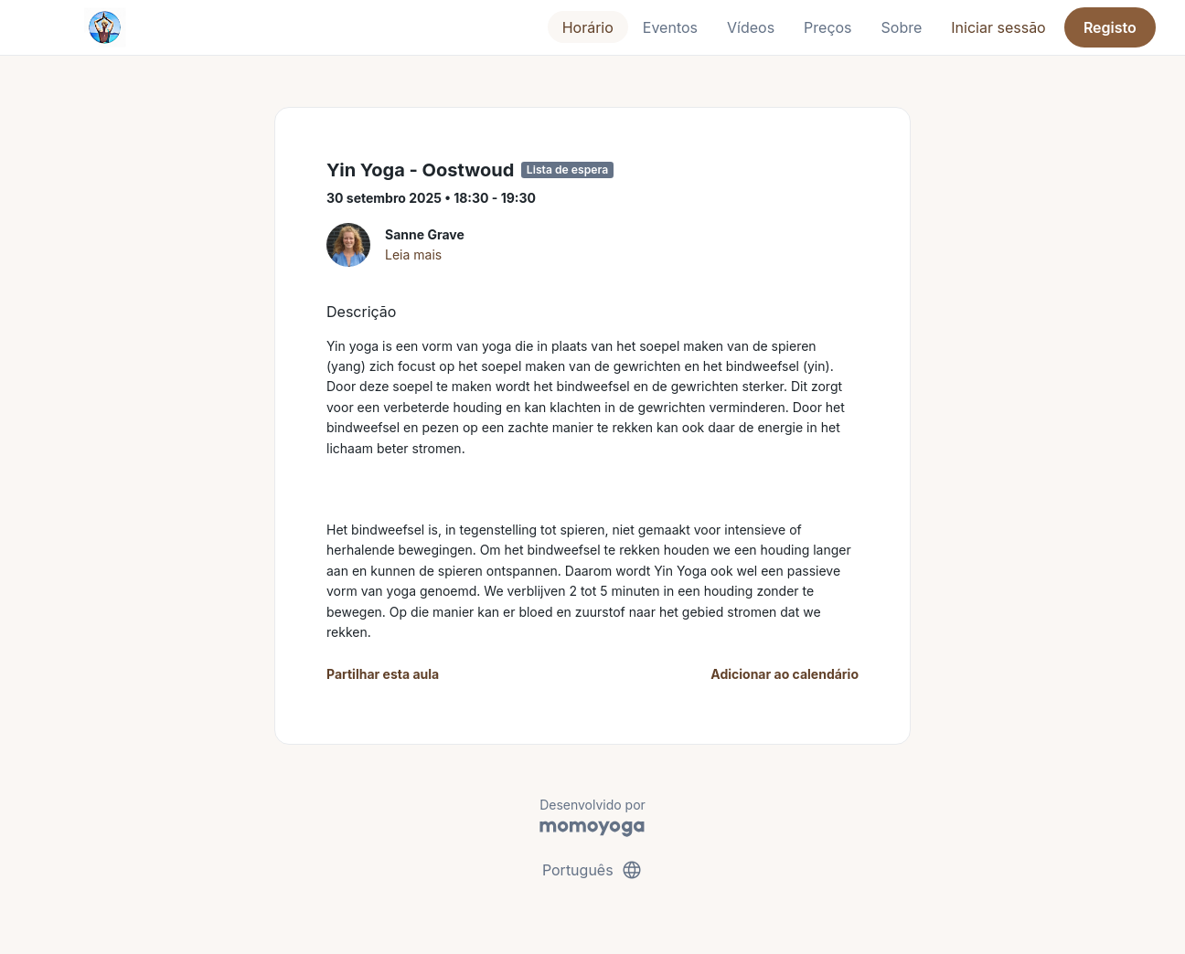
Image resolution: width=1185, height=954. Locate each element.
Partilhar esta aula (382, 674)
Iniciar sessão (998, 27)
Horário (588, 27)
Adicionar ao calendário (784, 674)
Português (592, 870)
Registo (1110, 27)
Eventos (670, 27)
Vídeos (750, 27)
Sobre (902, 27)
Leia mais (413, 254)
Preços (827, 27)
